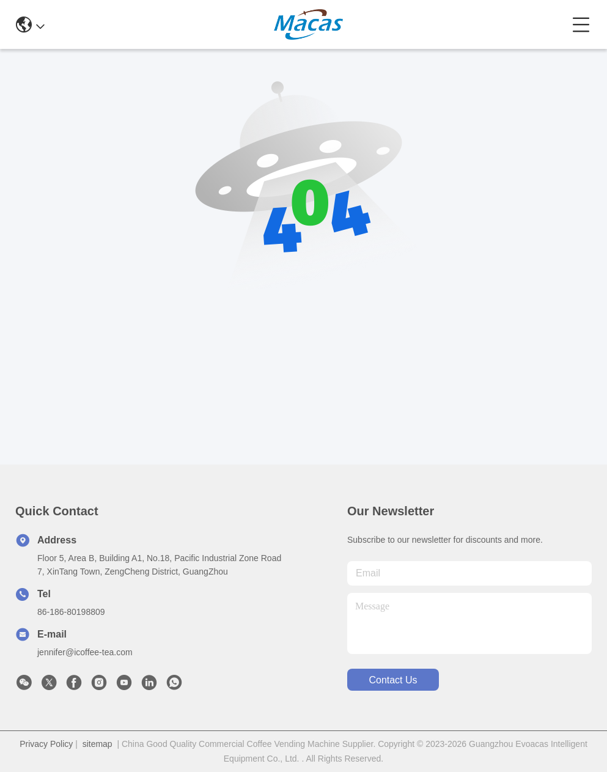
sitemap (97, 744)
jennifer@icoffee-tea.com (85, 652)
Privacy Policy (46, 744)
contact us (393, 680)
